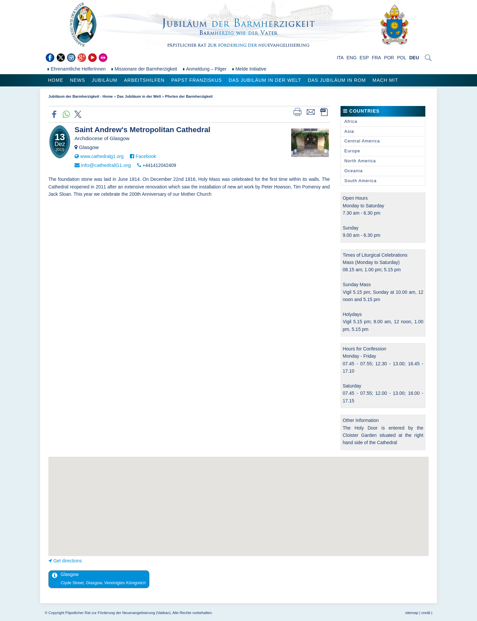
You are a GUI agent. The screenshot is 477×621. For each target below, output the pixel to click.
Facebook (146, 156)
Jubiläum (104, 80)
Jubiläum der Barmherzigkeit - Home (80, 96)
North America (360, 160)
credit (425, 613)
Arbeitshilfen (144, 80)
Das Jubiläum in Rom (337, 80)
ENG (351, 57)
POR (389, 57)
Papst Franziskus (196, 80)
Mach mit (385, 80)
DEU (414, 57)
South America (360, 180)
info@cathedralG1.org (106, 165)
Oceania (353, 170)
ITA (340, 57)
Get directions (67, 560)
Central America (362, 140)
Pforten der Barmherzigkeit (189, 96)
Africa (350, 121)
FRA (376, 57)
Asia (349, 131)
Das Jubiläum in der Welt (265, 80)
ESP (364, 57)
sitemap (411, 613)
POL (401, 57)
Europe (352, 150)
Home (55, 80)
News (77, 80)
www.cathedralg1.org (102, 156)
